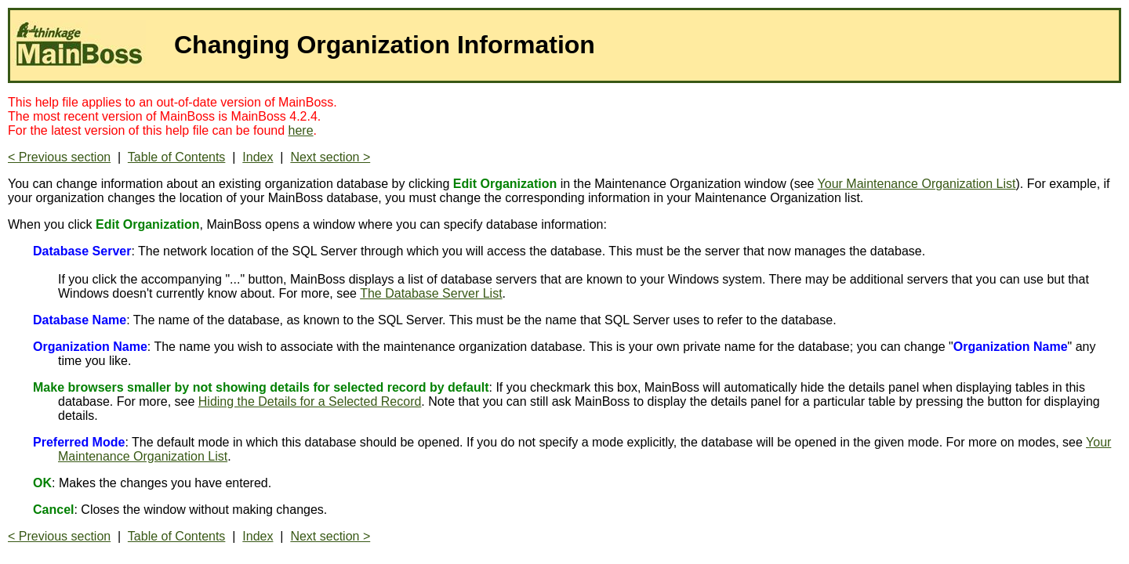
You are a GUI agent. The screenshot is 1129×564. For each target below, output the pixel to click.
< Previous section (59, 157)
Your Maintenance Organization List (917, 183)
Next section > (330, 157)
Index (257, 157)
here (301, 130)
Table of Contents (177, 157)
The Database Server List (431, 293)
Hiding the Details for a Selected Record (310, 401)
